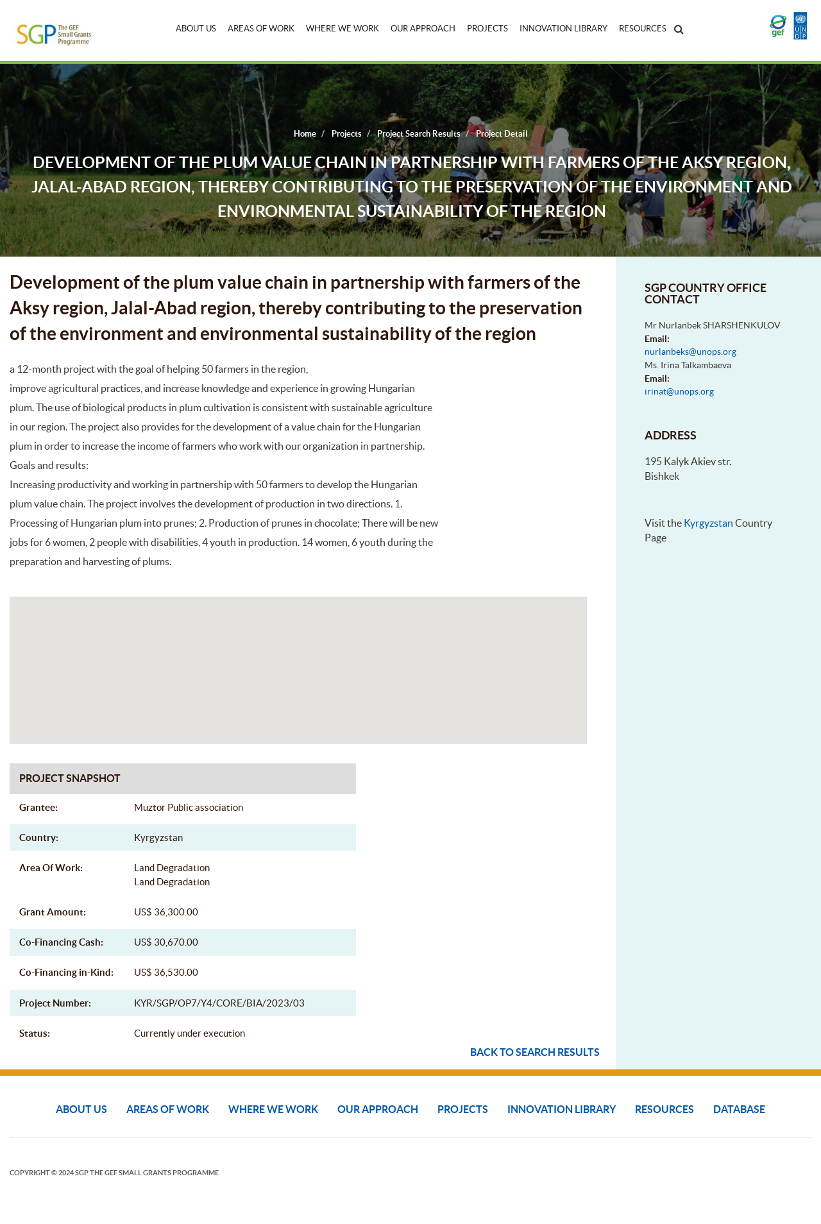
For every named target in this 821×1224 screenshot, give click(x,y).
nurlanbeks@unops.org (690, 351)
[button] (298, 658)
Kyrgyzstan (708, 523)
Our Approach (423, 28)
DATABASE (739, 1109)
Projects (487, 28)
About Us (196, 28)
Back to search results (535, 1052)
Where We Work (342, 28)
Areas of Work (261, 28)
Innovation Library (563, 28)
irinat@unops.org (679, 391)
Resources (642, 28)
